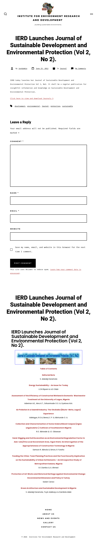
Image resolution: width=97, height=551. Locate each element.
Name (14, 193)
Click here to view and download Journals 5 (31, 98)
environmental (33, 106)
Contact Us (48, 527)
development (20, 106)
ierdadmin (22, 68)
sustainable (67, 106)
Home (48, 510)
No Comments (80, 68)
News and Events (48, 518)
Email (14, 211)
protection (55, 106)
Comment (17, 141)
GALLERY (48, 523)
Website (15, 229)
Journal (63, 68)
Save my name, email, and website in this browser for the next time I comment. (50, 249)
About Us (48, 514)
